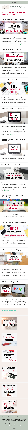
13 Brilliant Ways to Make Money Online (14, 109)
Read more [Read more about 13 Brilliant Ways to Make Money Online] (12, 134)
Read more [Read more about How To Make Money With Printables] (22, 44)
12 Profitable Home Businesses (11, 49)
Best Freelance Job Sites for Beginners (14, 222)
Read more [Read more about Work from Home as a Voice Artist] (6, 190)
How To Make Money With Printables (13, 19)
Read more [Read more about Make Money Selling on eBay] (21, 305)
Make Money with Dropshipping (11, 250)
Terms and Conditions (9, 425)
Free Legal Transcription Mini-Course (9, 312)
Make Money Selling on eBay (10, 282)
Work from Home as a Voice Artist (12, 165)
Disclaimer (15, 425)
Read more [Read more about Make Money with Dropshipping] (6, 277)
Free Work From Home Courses (11, 80)
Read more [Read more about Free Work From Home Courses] (18, 103)
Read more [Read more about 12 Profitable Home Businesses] (13, 75)
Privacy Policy (20, 425)
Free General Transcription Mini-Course (9, 310)
